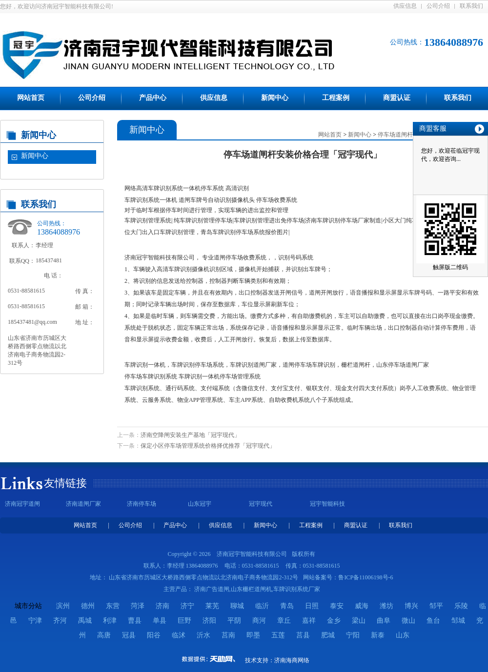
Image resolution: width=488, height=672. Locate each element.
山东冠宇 (199, 503)
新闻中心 (274, 97)
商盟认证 (396, 97)
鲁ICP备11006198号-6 (365, 577)
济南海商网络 (291, 660)
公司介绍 (438, 5)
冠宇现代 (260, 503)
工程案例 (335, 97)
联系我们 (471, 5)
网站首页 (30, 97)
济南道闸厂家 (83, 503)
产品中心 (152, 97)
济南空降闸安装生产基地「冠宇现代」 (190, 435)
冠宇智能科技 (327, 503)
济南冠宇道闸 (22, 503)
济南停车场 (141, 503)
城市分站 (28, 606)
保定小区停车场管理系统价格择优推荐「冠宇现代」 (208, 445)
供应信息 (405, 5)
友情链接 (65, 483)
